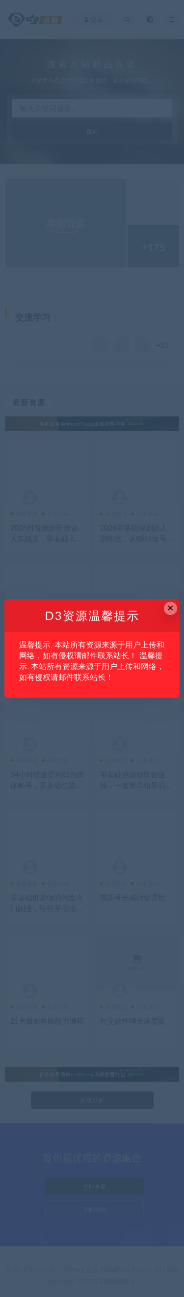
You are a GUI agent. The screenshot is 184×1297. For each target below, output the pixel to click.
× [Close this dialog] (170, 608)
